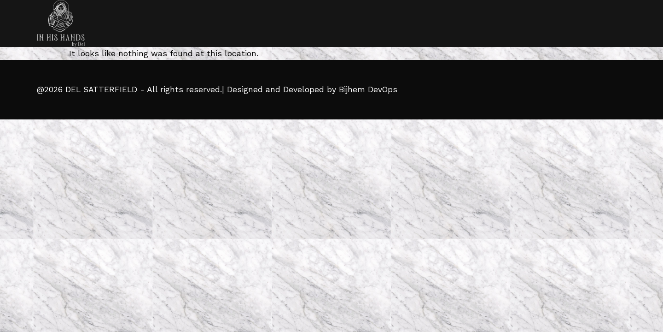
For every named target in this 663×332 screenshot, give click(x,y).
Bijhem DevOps (368, 89)
